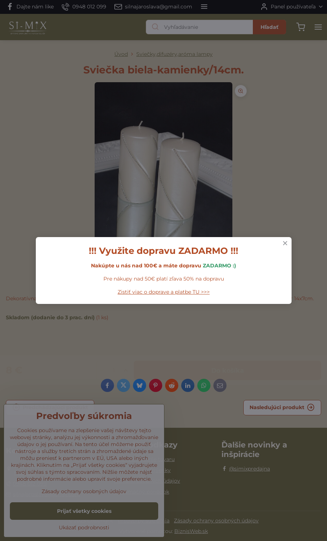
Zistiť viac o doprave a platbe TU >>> (164, 292)
